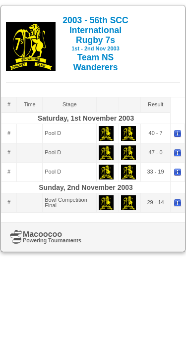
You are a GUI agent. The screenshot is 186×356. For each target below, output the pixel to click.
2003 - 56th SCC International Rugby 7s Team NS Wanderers (95, 43)
